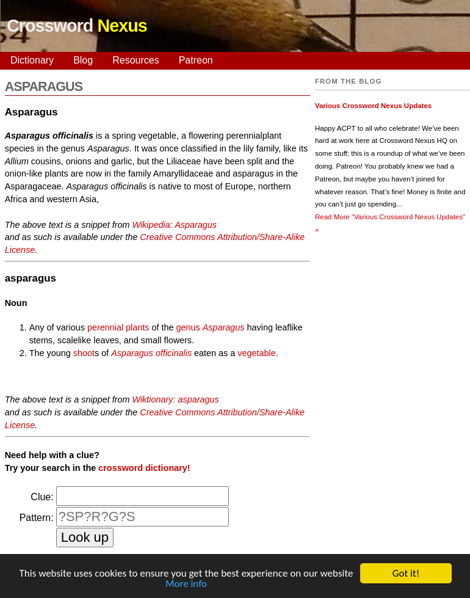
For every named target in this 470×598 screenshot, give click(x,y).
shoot (84, 353)
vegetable (256, 353)
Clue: (42, 497)
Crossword (77, 25)
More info (186, 584)
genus (188, 327)
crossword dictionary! (144, 468)
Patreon (196, 60)
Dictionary (32, 60)
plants (137, 327)
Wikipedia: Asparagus (174, 225)
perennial (105, 327)
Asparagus (224, 327)
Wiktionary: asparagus (175, 399)
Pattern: (37, 517)
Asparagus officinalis (151, 353)
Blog (83, 60)
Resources (135, 60)
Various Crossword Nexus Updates (373, 105)
